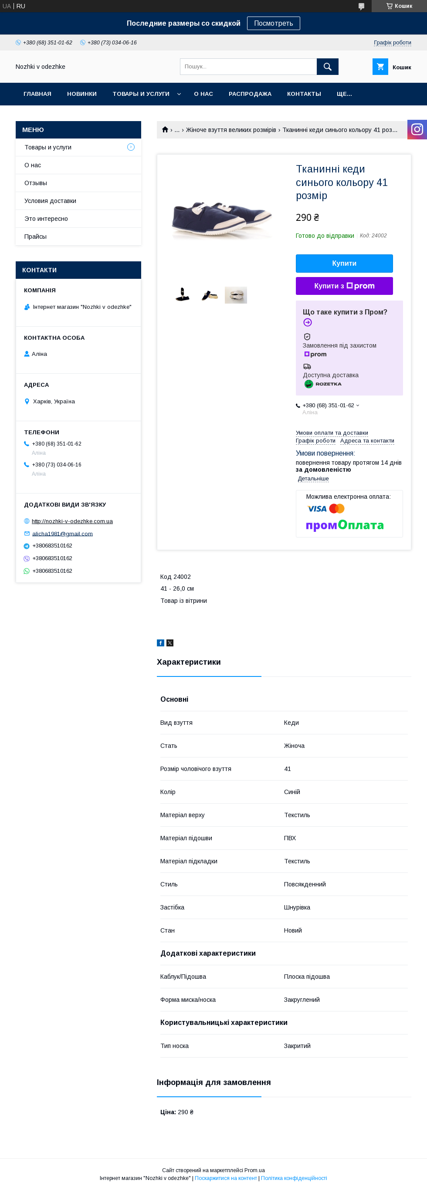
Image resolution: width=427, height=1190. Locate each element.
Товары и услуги (140, 94)
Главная (37, 94)
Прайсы (35, 236)
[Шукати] (328, 66)
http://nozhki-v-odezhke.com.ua (72, 521)
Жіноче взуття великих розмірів (231, 129)
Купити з (344, 286)
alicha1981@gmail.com (62, 533)
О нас (203, 94)
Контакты (304, 94)
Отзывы (35, 182)
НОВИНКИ (82, 94)
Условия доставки (50, 200)
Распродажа (250, 94)
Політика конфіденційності (294, 1178)
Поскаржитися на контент (226, 1178)
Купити (344, 263)
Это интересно (46, 218)
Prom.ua (254, 1170)
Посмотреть (273, 23)
